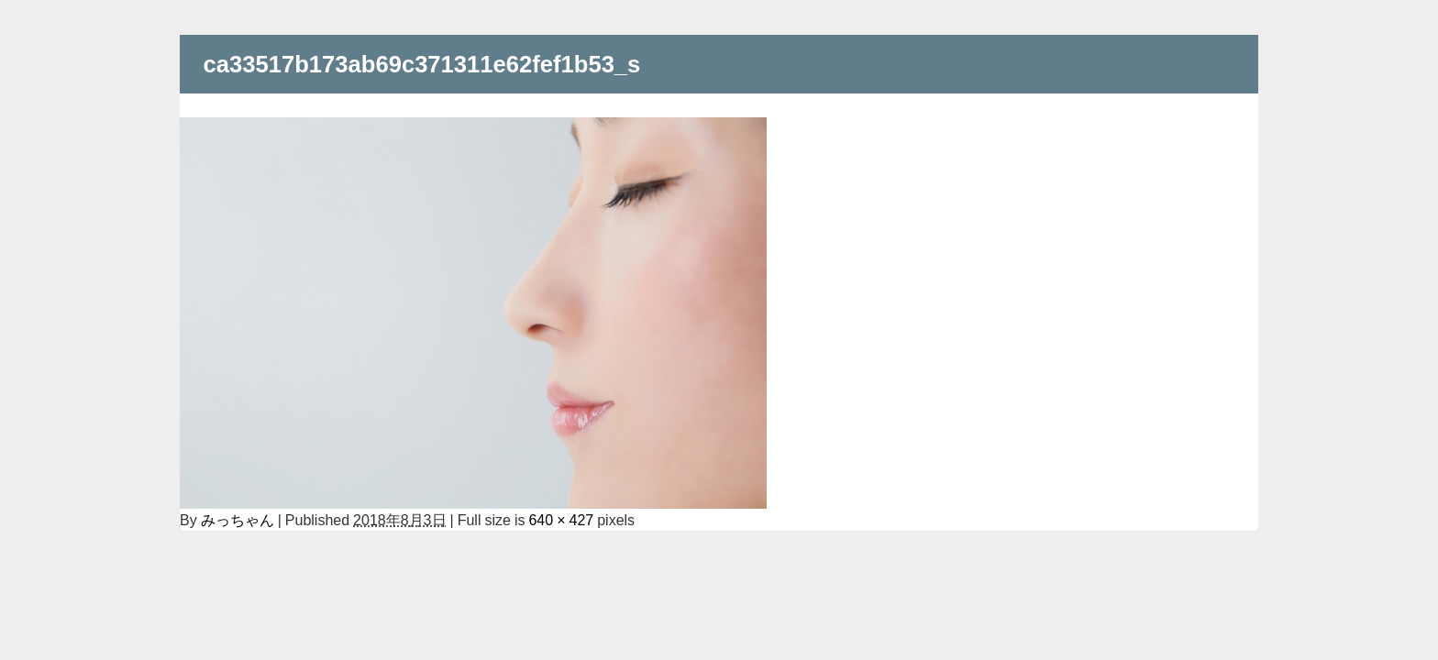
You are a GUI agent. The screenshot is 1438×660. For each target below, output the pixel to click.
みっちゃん (237, 519)
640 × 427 (560, 519)
